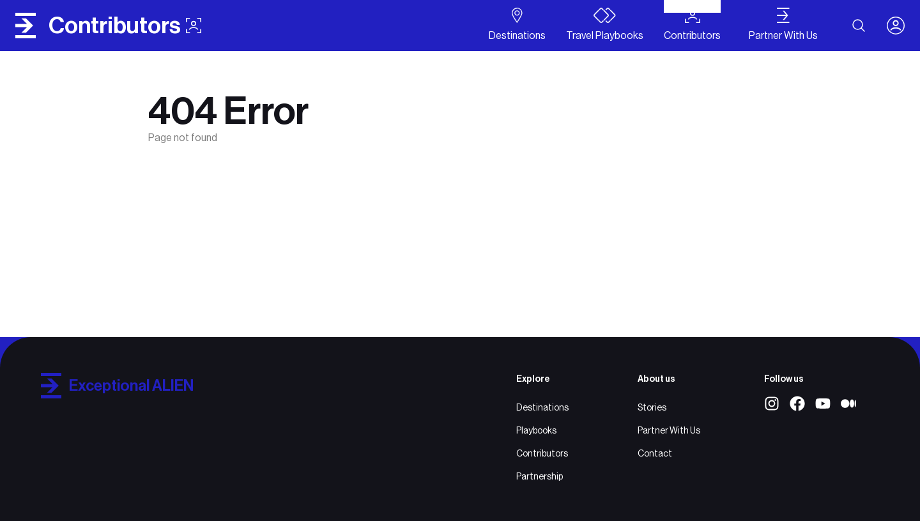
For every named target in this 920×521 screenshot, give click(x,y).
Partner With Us (669, 430)
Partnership (539, 476)
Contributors (542, 453)
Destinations (542, 407)
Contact (655, 453)
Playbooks (536, 430)
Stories (652, 407)
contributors (125, 25)
